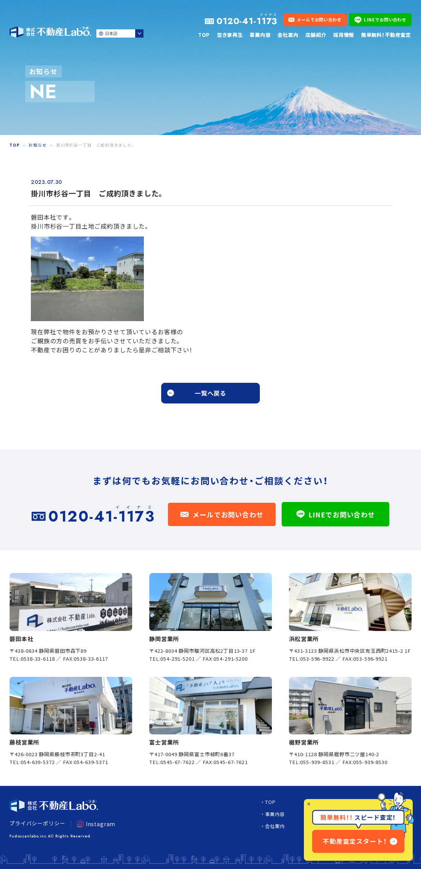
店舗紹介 (315, 34)
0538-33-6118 (38, 658)
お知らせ (37, 145)
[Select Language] (119, 33)
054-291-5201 (177, 658)
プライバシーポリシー (37, 823)
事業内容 (260, 34)
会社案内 (288, 34)
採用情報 (343, 34)
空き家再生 (230, 34)
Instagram (96, 823)
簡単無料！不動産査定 (386, 34)
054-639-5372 (38, 762)
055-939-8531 (317, 762)
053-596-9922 (317, 658)
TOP (204, 34)
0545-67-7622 (177, 762)
